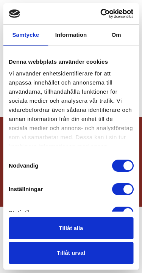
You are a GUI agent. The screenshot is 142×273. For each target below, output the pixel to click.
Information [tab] (71, 34)
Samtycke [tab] (25, 34)
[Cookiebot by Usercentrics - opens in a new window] (101, 14)
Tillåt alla (71, 228)
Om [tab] (116, 34)
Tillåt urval (71, 252)
